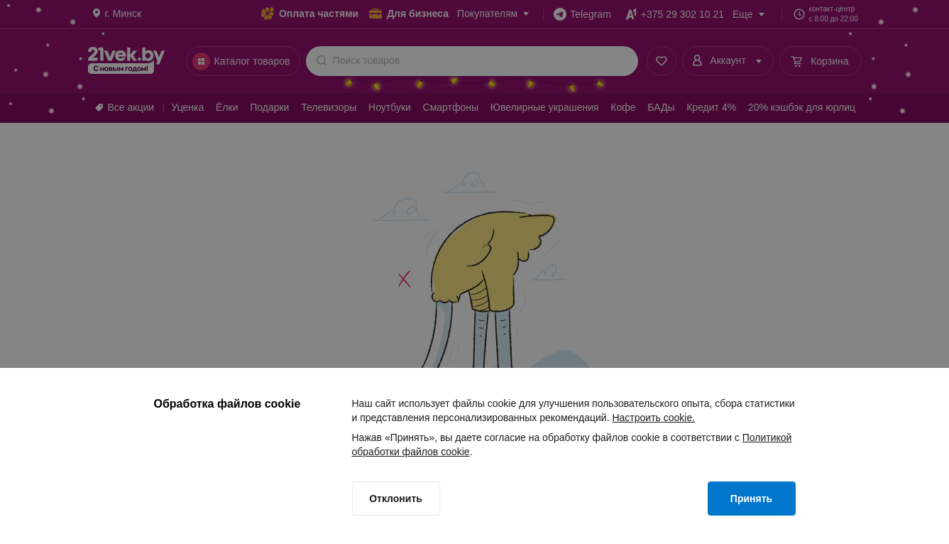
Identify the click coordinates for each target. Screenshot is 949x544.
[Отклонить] (396, 499)
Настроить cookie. (653, 417)
